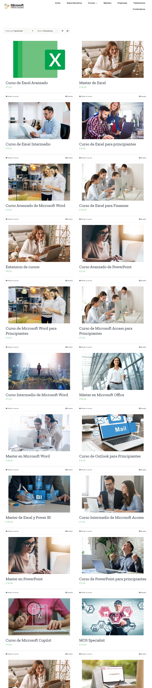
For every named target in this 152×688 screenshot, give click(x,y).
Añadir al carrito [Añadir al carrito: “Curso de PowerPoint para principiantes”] (86, 592)
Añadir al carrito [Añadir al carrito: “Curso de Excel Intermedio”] (13, 158)
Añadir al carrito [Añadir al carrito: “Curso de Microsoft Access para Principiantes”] (86, 347)
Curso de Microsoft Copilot (28, 640)
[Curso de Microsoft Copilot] (39, 616)
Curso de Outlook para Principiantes (110, 456)
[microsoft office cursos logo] (14, 4)
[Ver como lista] (67, 30)
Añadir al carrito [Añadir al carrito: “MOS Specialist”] (86, 654)
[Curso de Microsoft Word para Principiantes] (39, 304)
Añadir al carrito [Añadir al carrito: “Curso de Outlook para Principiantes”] (86, 470)
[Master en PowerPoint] (39, 555)
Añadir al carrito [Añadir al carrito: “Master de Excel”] (86, 96)
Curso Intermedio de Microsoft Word (37, 394)
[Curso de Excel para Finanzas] (112, 182)
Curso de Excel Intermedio (28, 144)
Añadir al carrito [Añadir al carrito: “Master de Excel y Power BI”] (13, 531)
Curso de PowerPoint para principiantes (112, 579)
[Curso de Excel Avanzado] (39, 59)
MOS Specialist (92, 640)
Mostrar (45, 31)
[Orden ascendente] (32, 30)
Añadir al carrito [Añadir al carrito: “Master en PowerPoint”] (13, 592)
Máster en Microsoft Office (101, 394)
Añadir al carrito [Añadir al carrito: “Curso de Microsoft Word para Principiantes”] (13, 347)
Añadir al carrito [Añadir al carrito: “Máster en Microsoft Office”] (86, 408)
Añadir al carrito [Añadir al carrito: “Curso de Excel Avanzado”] (13, 96)
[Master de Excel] (112, 59)
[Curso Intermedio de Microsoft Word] (39, 371)
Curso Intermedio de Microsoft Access (111, 517)
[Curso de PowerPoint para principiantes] (112, 555)
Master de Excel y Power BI (28, 517)
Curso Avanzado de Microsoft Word (35, 205)
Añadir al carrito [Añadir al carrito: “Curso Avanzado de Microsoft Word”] (13, 219)
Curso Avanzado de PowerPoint (105, 267)
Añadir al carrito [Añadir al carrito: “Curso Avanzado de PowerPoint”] (86, 281)
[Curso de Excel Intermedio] (39, 120)
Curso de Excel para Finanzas (103, 205)
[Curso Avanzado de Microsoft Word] (39, 182)
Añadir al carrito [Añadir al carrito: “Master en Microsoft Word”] (13, 470)
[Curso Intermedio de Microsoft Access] (112, 494)
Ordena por (14, 31)
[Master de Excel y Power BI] (39, 494)
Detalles (70, 96)
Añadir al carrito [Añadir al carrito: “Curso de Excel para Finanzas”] (86, 219)
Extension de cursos (22, 267)
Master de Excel (92, 82)
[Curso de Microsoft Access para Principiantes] (112, 304)
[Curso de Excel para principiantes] (112, 120)
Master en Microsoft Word (28, 456)
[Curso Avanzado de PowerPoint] (112, 243)
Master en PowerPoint (24, 579)
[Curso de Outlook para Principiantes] (112, 432)
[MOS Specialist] (112, 616)
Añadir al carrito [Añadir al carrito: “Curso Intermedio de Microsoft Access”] (86, 531)
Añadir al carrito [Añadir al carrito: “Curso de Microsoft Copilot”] (13, 654)
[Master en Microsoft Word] (39, 432)
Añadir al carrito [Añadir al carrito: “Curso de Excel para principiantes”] (86, 158)
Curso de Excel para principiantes (107, 144)
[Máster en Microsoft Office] (112, 371)
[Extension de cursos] (39, 243)
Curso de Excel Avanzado (27, 82)
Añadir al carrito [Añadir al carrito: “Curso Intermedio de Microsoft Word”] (13, 408)
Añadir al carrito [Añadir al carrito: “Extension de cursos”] (13, 281)
